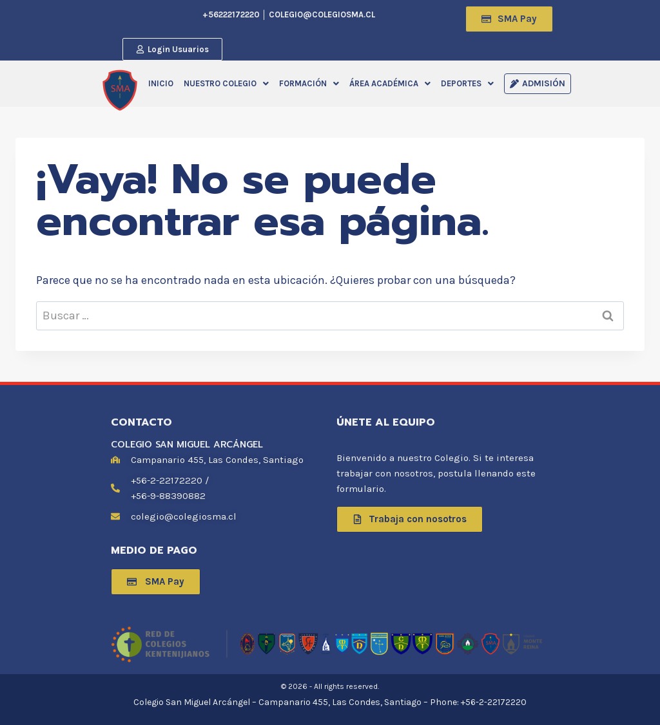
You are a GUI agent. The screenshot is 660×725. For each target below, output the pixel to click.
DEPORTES (467, 83)
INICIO (160, 83)
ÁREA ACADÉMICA (390, 83)
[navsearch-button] (385, 16)
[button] (226, 83)
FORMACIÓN (309, 83)
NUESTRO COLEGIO (226, 83)
